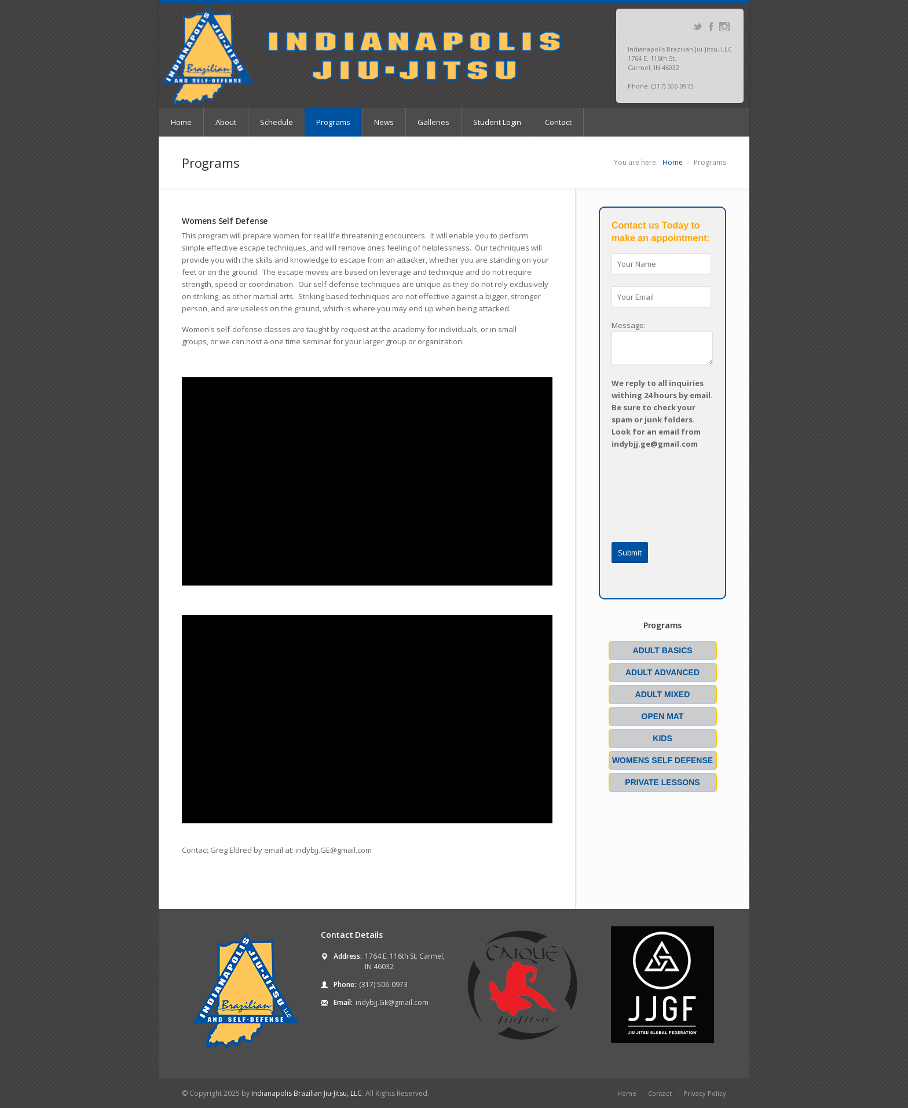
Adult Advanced (662, 672)
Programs (333, 122)
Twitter (697, 26)
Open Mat (663, 716)
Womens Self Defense (662, 760)
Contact (558, 122)
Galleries (433, 122)
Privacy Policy (704, 1093)
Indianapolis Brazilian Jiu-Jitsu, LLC (306, 1093)
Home (181, 122)
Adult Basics (662, 650)
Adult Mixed (662, 694)
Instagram (724, 26)
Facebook (711, 26)
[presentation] (640, 484)
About (225, 122)
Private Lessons (662, 782)
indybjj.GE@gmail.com (392, 1002)
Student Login (497, 122)
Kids (662, 738)
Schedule (276, 122)
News (384, 122)
